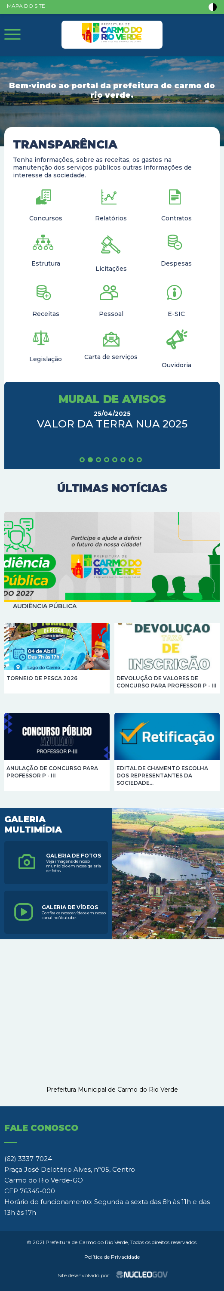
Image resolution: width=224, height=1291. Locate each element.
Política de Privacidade (112, 1257)
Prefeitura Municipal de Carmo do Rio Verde (112, 1089)
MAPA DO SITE (26, 6)
